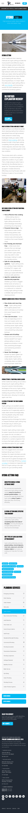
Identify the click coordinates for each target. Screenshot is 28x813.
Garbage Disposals (14, 660)
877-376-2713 (17, 3)
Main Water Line (14, 624)
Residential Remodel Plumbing (14, 638)
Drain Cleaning (14, 598)
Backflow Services (14, 664)
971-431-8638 (5, 774)
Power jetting (20, 566)
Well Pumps (14, 633)
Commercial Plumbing (14, 642)
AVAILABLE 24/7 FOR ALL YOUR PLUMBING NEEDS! (14, 8)
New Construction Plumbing (14, 616)
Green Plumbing (14, 678)
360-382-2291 (5, 756)
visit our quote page (7, 718)
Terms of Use (4, 808)
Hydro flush (5, 563)
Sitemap (18, 808)
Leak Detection (14, 620)
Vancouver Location (6, 750)
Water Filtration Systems (14, 686)
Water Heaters (14, 602)
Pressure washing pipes (8, 571)
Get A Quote (8, 119)
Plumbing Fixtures (14, 682)
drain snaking (13, 140)
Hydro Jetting (14, 611)
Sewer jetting (17, 571)
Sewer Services (14, 696)
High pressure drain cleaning (9, 577)
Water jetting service (7, 574)
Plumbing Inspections (14, 655)
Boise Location (5, 777)
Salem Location (5, 768)
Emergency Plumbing (14, 593)
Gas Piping (14, 673)
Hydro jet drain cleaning (8, 569)
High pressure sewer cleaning (9, 566)
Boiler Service (14, 669)
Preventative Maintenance (14, 651)
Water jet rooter (12, 563)
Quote (25, 3)
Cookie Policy (14, 808)
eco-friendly (8, 85)
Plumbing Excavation (14, 647)
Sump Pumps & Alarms (14, 629)
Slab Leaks (14, 607)
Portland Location (6, 759)
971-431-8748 (5, 765)
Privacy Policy (9, 808)
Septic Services (14, 701)
